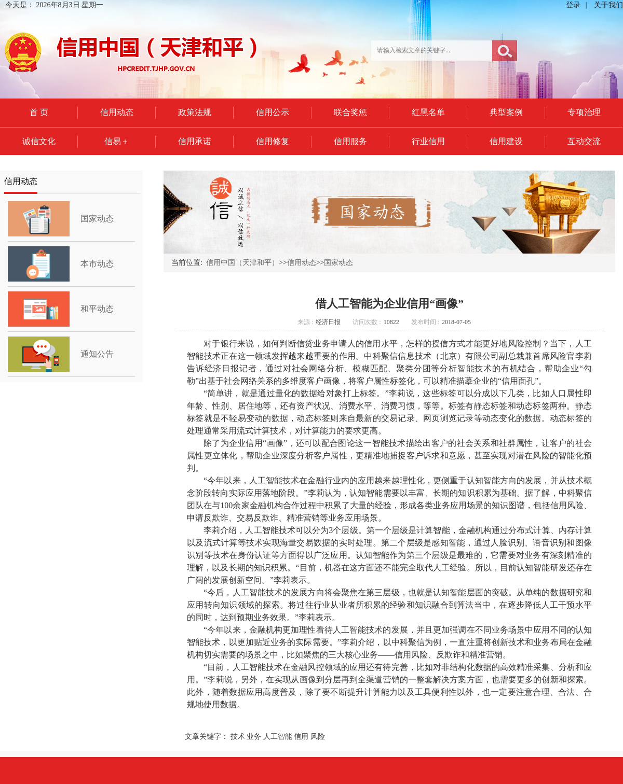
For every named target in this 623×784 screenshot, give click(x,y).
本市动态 (97, 263)
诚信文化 (39, 141)
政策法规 (194, 112)
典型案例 (506, 112)
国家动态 (97, 218)
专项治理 (584, 112)
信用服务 (350, 141)
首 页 (39, 112)
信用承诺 (194, 141)
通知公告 (97, 353)
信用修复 (272, 141)
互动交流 (584, 141)
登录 (573, 5)
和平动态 (97, 308)
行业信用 (428, 141)
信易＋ (116, 141)
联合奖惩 (350, 112)
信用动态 (116, 112)
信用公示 (272, 112)
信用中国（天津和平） (242, 263)
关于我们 (608, 5)
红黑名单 (428, 112)
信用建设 (506, 141)
